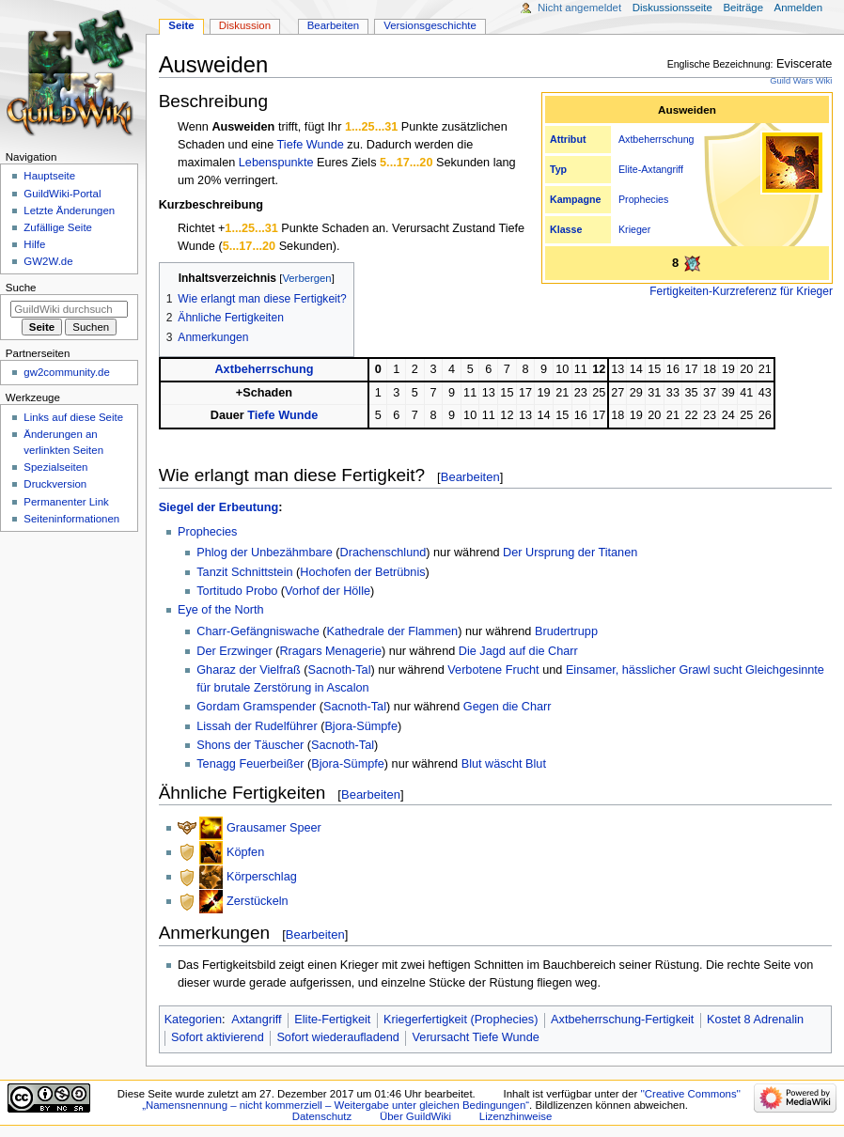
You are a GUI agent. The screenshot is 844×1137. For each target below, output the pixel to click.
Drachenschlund (383, 552)
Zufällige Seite (57, 227)
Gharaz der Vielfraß (248, 670)
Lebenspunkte (276, 162)
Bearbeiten (470, 477)
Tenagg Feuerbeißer (250, 764)
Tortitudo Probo (236, 591)
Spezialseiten (55, 467)
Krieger (634, 229)
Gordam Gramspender (256, 706)
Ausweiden (242, 126)
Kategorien (193, 1019)
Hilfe (34, 244)
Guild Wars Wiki (801, 81)
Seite (181, 25)
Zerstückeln (258, 901)
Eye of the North (221, 609)
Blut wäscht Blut (503, 764)
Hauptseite (49, 175)
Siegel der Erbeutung (219, 507)
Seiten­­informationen (71, 518)
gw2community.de (66, 372)
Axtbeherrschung (656, 139)
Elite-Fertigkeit (332, 1019)
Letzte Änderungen (69, 210)
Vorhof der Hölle (327, 591)
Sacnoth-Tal (339, 670)
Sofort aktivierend (217, 1037)
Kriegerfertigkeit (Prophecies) (460, 1019)
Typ (558, 169)
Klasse (566, 229)
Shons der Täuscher (250, 745)
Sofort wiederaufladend (337, 1037)
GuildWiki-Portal (62, 193)
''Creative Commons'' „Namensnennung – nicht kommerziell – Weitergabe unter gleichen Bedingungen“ (441, 1099)
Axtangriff (662, 169)
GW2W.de (47, 261)
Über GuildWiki (415, 1116)
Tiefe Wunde (310, 144)
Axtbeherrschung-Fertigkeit (622, 1019)
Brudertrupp (566, 631)
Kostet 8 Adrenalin (755, 1019)
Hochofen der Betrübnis (362, 572)
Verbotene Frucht (493, 670)
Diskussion (245, 25)
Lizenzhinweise (515, 1116)
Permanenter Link (65, 501)
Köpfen (245, 852)
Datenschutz (322, 1116)
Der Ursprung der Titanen (570, 552)
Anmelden (798, 7)
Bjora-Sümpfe (361, 726)
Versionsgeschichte (430, 25)
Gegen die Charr (507, 706)
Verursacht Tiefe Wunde (476, 1037)
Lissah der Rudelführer (256, 726)
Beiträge (743, 7)
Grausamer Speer (274, 827)
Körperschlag (262, 876)
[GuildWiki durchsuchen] (69, 309)
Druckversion (54, 484)
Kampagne (575, 199)
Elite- (629, 169)
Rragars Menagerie (330, 651)
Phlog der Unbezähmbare (264, 552)
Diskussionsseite (672, 7)
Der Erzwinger (234, 651)
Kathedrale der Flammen (392, 631)
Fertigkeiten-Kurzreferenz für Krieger (741, 291)
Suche (21, 287)
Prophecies (643, 199)
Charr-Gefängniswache (257, 631)
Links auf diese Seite (73, 417)
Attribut (568, 139)
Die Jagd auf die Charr (518, 651)
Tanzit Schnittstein (244, 572)
